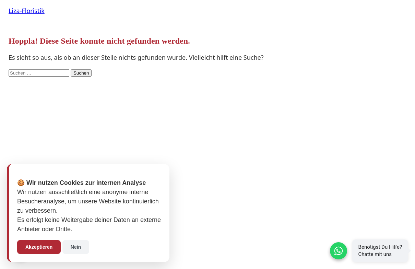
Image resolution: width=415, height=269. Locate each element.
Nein (76, 247)
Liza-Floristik (27, 11)
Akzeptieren (38, 247)
